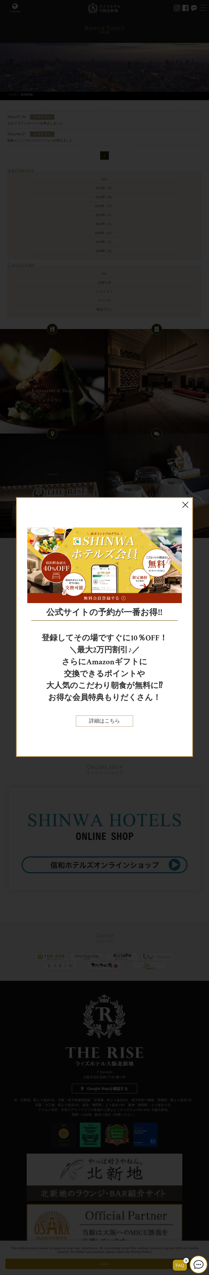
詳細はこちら (104, 721)
